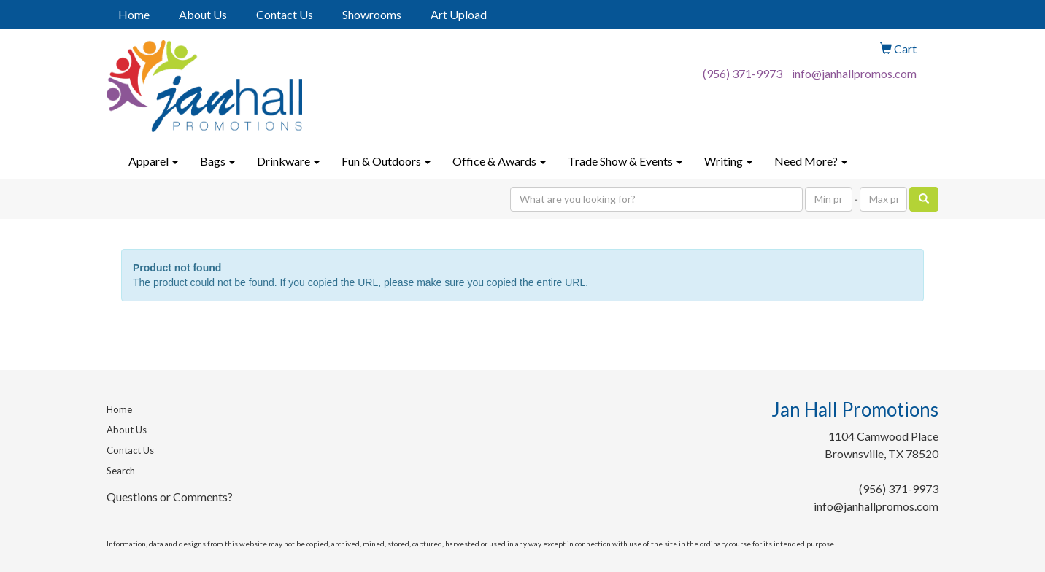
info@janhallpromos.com (854, 73)
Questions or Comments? (170, 496)
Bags (217, 161)
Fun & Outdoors (386, 161)
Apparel (153, 161)
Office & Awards (499, 161)
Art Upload (459, 14)
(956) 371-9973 (742, 73)
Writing (728, 161)
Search (121, 470)
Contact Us (284, 14)
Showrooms (371, 14)
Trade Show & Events (625, 161)
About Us (203, 14)
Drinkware (288, 161)
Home (134, 14)
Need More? (810, 161)
